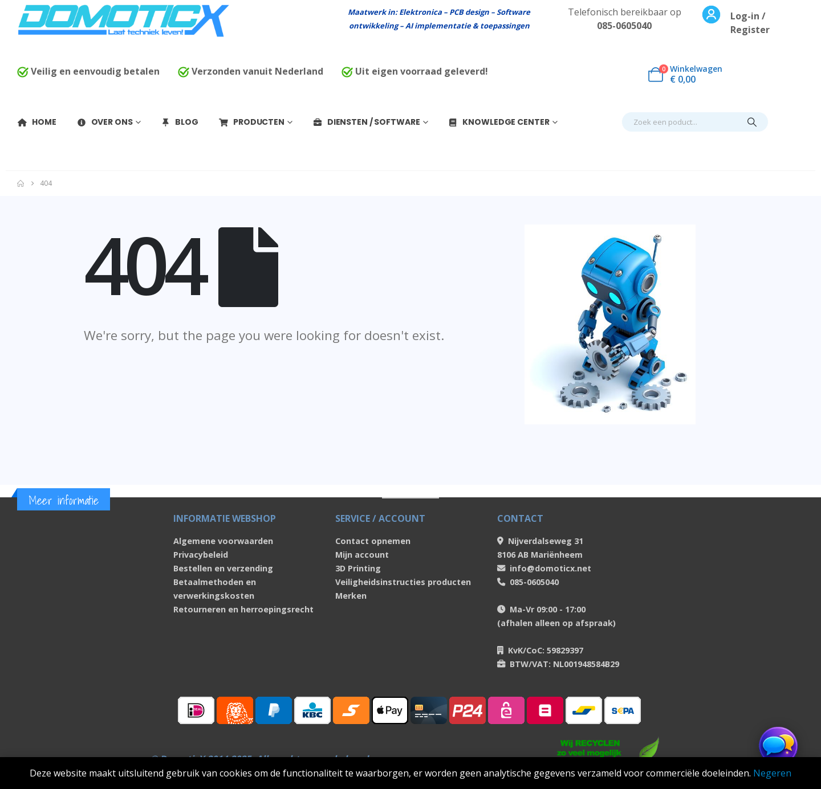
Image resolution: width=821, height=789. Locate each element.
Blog (179, 122)
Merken (351, 595)
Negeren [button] (772, 773)
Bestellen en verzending (223, 568)
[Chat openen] (778, 746)
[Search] (752, 122)
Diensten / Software (366, 122)
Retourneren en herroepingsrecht (243, 609)
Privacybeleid (200, 554)
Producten (251, 122)
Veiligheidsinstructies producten (403, 582)
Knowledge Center (498, 122)
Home (36, 122)
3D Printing (358, 568)
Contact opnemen (372, 540)
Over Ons (104, 122)
